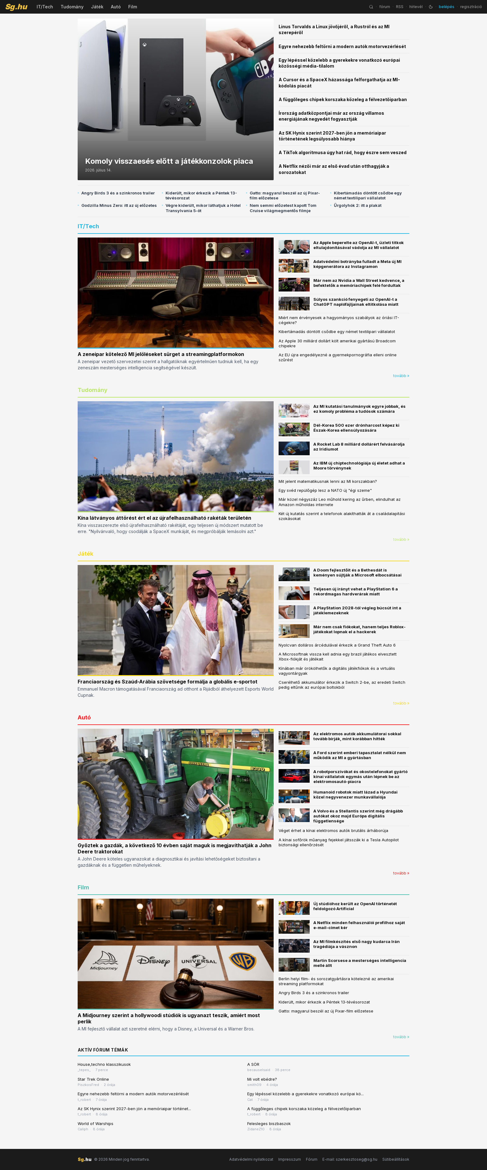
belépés (446, 6)
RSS (399, 6)
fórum (384, 6)
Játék (97, 6)
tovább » (401, 375)
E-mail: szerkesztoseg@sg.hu (349, 1159)
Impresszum (289, 1159)
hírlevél (416, 6)
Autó (116, 6)
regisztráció (471, 6)
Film (132, 6)
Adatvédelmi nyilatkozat (251, 1159)
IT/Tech (45, 6)
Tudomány (72, 6)
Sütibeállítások (395, 1159)
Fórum (311, 1159)
